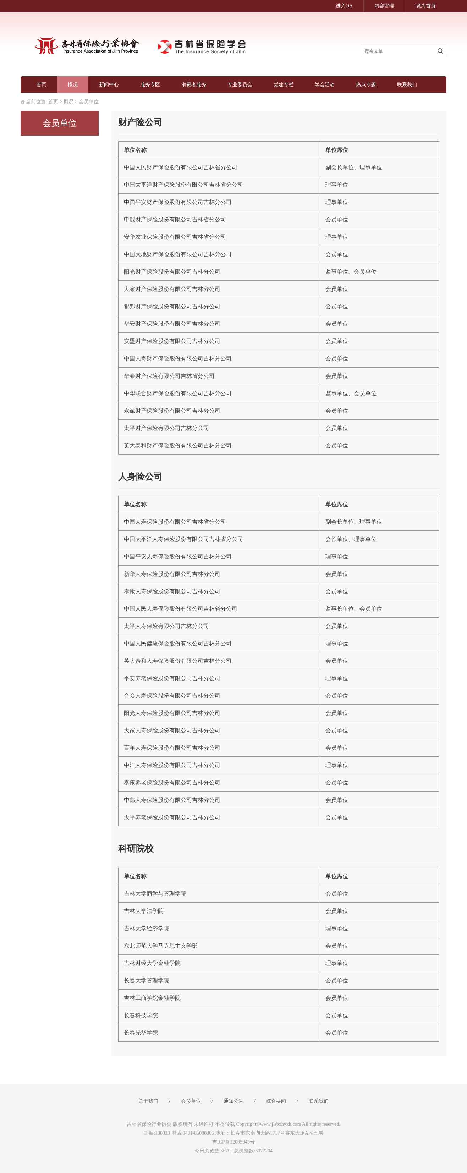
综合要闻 (276, 1101)
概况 (73, 84)
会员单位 (89, 101)
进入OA (344, 6)
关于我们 (148, 1101)
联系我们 (407, 84)
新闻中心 (109, 84)
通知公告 (233, 1101)
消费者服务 (193, 84)
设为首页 (426, 6)
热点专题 (366, 84)
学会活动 (325, 84)
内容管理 (384, 6)
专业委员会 (239, 84)
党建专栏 (283, 84)
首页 (41, 84)
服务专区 (150, 84)
